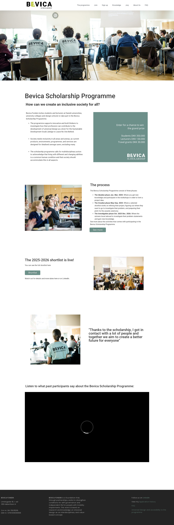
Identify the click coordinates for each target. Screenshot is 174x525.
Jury (127, 5)
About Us (136, 5)
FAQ (146, 5)
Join (95, 5)
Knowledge (116, 5)
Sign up (105, 5)
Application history (147, 502)
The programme (83, 5)
